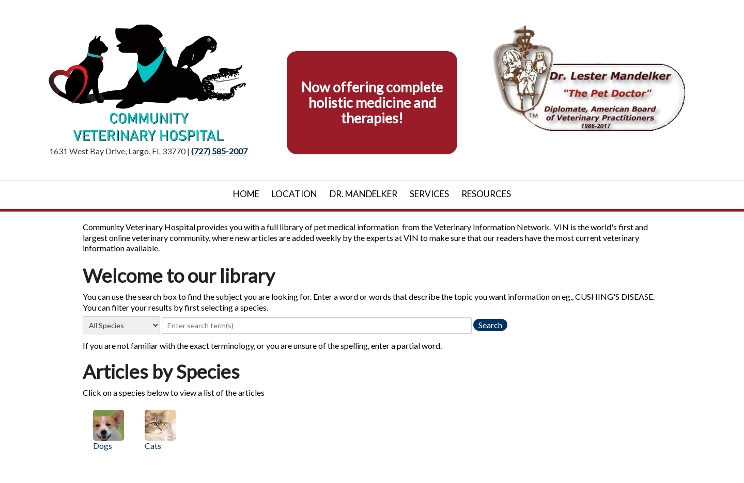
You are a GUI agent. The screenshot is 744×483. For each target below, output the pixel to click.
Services (429, 193)
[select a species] (121, 325)
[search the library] (490, 325)
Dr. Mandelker (363, 193)
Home (246, 193)
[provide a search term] (317, 325)
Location (294, 193)
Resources (486, 193)
